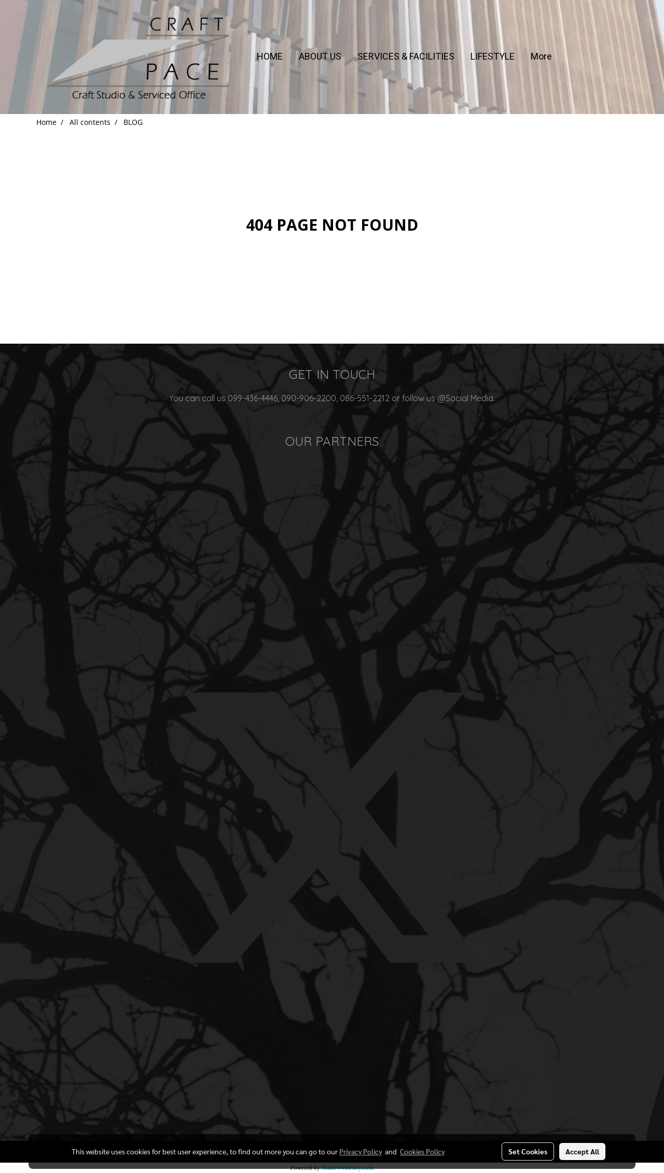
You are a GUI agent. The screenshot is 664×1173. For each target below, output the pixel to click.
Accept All (582, 1151)
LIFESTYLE (493, 56)
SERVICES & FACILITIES (405, 56)
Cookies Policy (422, 1151)
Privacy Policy (360, 1151)
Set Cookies (527, 1151)
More (541, 56)
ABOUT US (320, 56)
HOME (270, 56)
